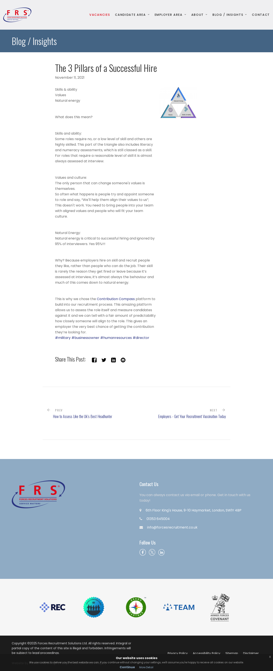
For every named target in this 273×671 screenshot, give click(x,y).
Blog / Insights (227, 15)
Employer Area (169, 15)
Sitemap (231, 653)
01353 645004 (158, 518)
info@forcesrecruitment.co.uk (172, 527)
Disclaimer (251, 653)
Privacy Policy (178, 653)
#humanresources (116, 337)
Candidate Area (130, 15)
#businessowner (85, 337)
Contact (261, 15)
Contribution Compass (116, 298)
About (197, 15)
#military (63, 337)
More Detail (146, 667)
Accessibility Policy (206, 653)
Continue (127, 667)
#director (141, 337)
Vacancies (99, 15)
